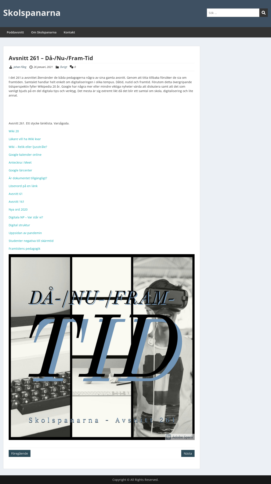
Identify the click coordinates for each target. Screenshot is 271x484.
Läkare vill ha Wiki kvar (25, 139)
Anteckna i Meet (20, 162)
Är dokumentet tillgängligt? (28, 178)
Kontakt (69, 32)
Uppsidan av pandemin (25, 233)
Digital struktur (19, 225)
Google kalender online (25, 155)
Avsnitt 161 (16, 202)
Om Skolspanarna (44, 32)
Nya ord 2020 (18, 209)
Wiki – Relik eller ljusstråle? (28, 147)
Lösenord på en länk (23, 186)
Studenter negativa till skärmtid (31, 241)
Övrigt (63, 67)
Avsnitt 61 (16, 194)
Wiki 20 (14, 131)
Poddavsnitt (15, 32)
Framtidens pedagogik (24, 249)
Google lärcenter (20, 170)
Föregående (19, 453)
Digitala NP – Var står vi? (26, 217)
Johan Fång (20, 67)
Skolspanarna (32, 12)
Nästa (188, 453)
